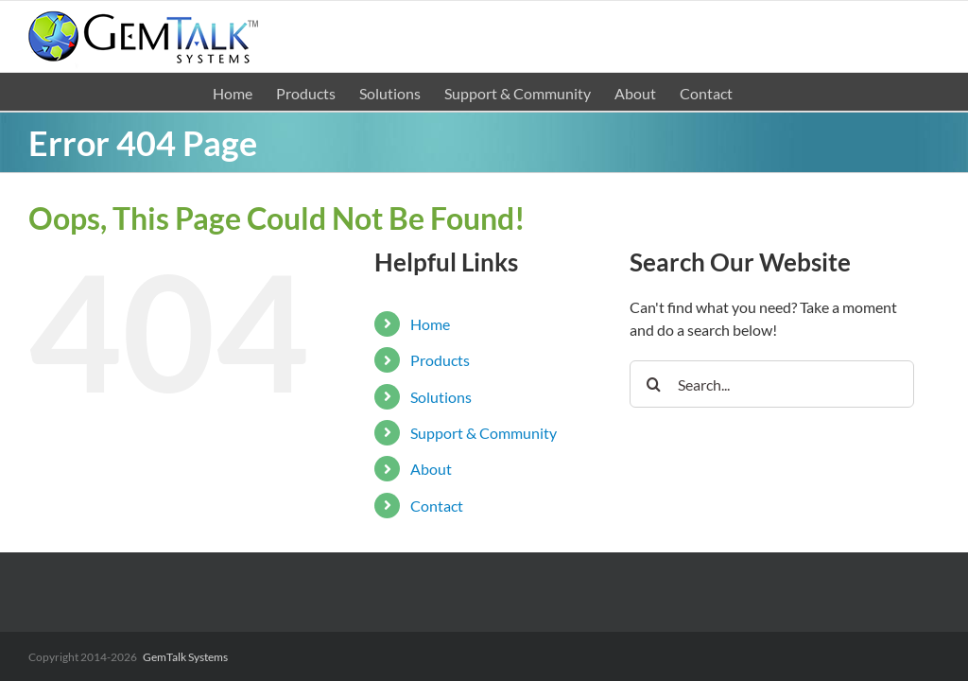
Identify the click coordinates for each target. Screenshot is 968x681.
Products (440, 360)
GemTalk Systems (185, 657)
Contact (436, 506)
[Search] (653, 384)
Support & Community (483, 433)
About (431, 469)
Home (430, 324)
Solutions (441, 397)
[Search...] (772, 384)
